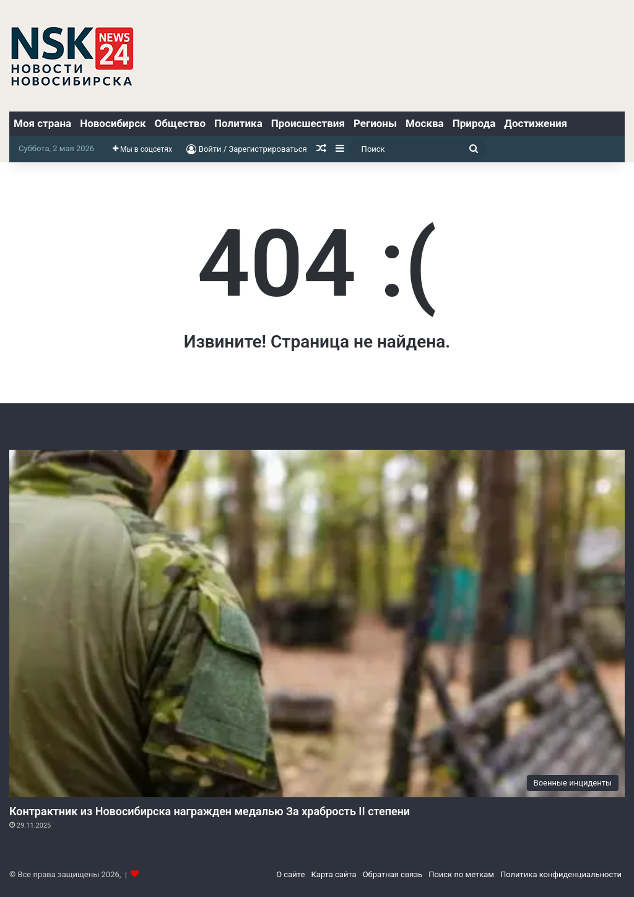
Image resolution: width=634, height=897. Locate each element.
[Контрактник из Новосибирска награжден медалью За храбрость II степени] (317, 623)
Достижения (535, 123)
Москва (425, 123)
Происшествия (308, 123)
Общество (180, 123)
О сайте (290, 874)
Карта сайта (333, 874)
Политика (238, 123)
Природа (474, 123)
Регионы (375, 123)
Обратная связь (393, 874)
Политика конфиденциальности (561, 874)
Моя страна (42, 123)
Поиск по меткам (461, 874)
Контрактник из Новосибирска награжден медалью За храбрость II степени (209, 811)
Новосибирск (112, 123)
